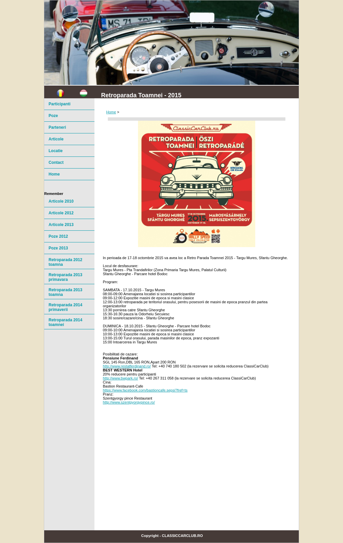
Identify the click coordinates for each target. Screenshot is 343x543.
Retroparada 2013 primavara (65, 277)
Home (111, 112)
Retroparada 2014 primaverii (65, 307)
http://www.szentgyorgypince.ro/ (129, 402)
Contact (56, 162)
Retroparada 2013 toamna (65, 292)
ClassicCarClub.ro (182, 536)
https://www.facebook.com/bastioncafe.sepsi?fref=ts (145, 390)
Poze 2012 (58, 236)
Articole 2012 (61, 213)
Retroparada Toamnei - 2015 (141, 95)
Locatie (56, 150)
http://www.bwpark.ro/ (120, 378)
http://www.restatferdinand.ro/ (127, 366)
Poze (53, 115)
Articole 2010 (61, 201)
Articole (56, 139)
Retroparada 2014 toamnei (65, 322)
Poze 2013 (58, 248)
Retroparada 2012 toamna (65, 262)
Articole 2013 (61, 224)
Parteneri (57, 127)
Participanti (59, 104)
